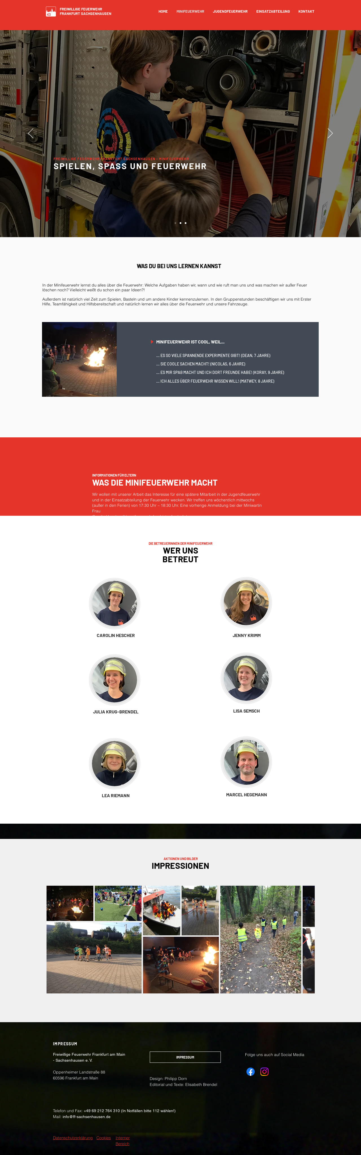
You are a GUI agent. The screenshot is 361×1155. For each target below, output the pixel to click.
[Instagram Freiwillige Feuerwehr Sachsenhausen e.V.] (264, 1071)
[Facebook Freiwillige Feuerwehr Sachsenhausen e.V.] (250, 1071)
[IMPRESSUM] (185, 1057)
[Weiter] (330, 133)
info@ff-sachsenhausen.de (87, 1116)
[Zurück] (30, 133)
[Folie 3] (185, 223)
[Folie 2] (180, 223)
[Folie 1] (175, 223)
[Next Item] (305, 939)
